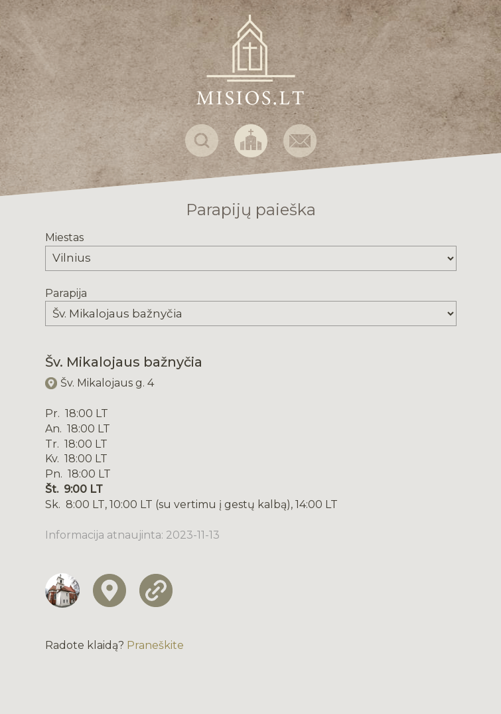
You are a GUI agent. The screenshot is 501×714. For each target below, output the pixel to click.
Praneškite (155, 645)
